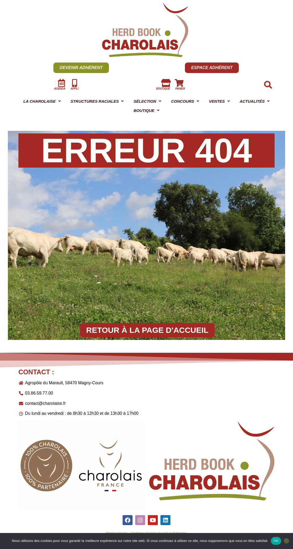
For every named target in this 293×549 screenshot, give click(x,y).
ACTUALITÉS (83, 112)
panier (180, 88)
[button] (46, 102)
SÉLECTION (173, 102)
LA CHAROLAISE (47, 102)
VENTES (256, 102)
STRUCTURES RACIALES (113, 102)
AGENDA (59, 88)
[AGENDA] (61, 83)
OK (276, 541)
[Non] (286, 540)
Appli (74, 88)
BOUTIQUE (212, 112)
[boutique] (166, 83)
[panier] (179, 83)
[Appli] (75, 83)
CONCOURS (217, 102)
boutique (163, 88)
